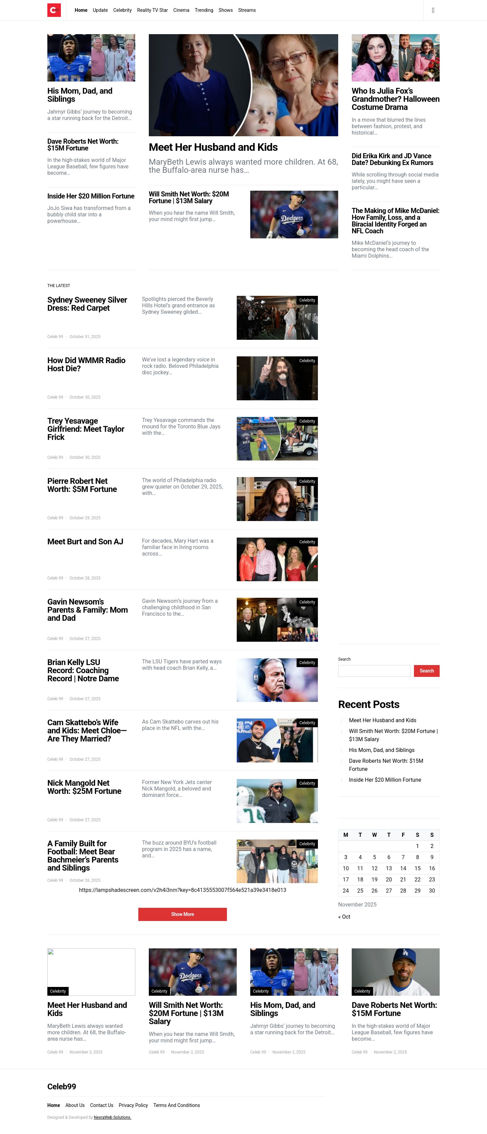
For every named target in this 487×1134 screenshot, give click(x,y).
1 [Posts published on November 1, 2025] (417, 846)
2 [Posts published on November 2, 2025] (432, 846)
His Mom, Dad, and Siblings (382, 750)
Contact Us (102, 1105)
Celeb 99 (55, 336)
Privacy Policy (133, 1105)
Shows (226, 10)
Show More (182, 914)
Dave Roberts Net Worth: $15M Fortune (386, 765)
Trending (204, 10)
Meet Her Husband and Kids (382, 720)
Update (100, 10)
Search (344, 659)
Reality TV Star (152, 10)
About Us (75, 1105)
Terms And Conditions (176, 1105)
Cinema (181, 10)
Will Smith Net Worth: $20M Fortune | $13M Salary (393, 735)
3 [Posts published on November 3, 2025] (345, 857)
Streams (247, 10)
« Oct (344, 917)
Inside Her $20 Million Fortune (385, 780)
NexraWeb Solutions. (112, 1117)
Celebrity (122, 10)
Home (81, 10)
